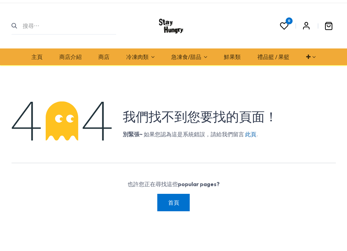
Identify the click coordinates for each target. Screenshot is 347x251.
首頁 (173, 202)
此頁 (250, 134)
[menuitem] (37, 56)
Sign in (307, 26)
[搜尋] (17, 26)
